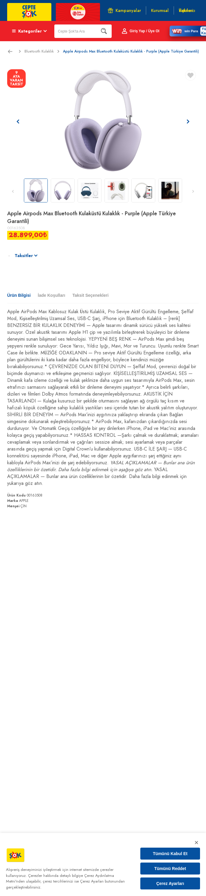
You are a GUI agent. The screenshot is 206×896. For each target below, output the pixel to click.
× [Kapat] (196, 842)
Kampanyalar (124, 10)
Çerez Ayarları (170, 883)
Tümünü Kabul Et (170, 853)
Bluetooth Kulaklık (41, 51)
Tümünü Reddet (170, 868)
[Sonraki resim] (188, 121)
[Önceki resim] (18, 121)
